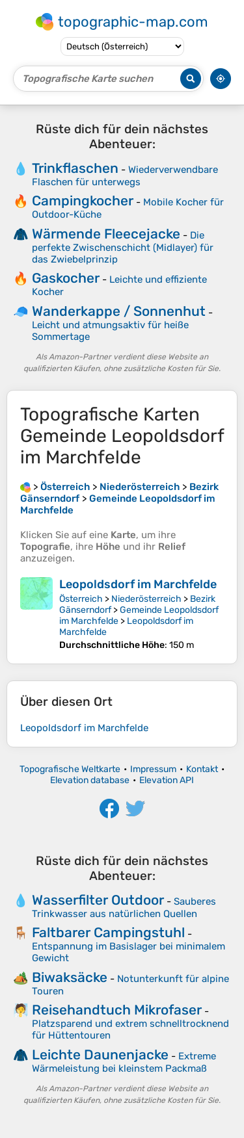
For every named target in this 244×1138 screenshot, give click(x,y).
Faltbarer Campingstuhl (108, 932)
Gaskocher (66, 278)
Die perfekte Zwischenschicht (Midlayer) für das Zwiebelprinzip (122, 247)
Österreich (81, 598)
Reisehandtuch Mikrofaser (117, 1010)
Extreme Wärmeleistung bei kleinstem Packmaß (124, 1062)
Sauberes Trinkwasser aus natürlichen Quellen (124, 908)
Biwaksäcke (69, 977)
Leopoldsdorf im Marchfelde (138, 584)
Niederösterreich (146, 598)
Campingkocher (82, 200)
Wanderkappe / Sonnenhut (119, 311)
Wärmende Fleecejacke (106, 234)
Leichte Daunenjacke (100, 1054)
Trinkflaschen (75, 168)
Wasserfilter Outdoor (98, 900)
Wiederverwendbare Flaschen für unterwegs (125, 176)
